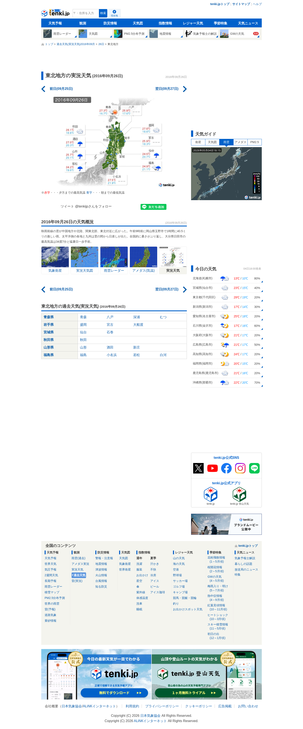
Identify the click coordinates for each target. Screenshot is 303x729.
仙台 (83, 332)
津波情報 (101, 569)
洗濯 (139, 563)
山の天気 (179, 558)
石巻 (110, 332)
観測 (82, 23)
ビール (154, 586)
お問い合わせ (248, 706)
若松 (136, 355)
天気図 (138, 23)
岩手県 (49, 324)
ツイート (67, 206)
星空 (139, 581)
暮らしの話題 (243, 563)
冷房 (153, 575)
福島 (83, 355)
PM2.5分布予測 (55, 598)
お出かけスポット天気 (187, 609)
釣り (176, 603)
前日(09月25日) (61, 88)
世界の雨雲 (52, 603)
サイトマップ (241, 4)
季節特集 (220, 23)
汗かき (154, 563)
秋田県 (49, 340)
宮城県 (49, 332)
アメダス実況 (80, 563)
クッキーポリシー (198, 706)
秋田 (83, 340)
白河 (163, 355)
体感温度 (142, 598)
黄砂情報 (50, 620)
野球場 (177, 575)
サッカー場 (180, 581)
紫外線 (140, 592)
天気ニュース (248, 23)
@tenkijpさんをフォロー (93, 206)
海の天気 (179, 563)
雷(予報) (50, 609)
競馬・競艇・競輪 (185, 598)
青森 (83, 317)
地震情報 (101, 563)
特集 (238, 574)
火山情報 (101, 575)
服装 (139, 569)
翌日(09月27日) (166, 88)
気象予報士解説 (245, 558)
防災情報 (110, 23)
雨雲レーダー (53, 586)
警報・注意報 (104, 558)
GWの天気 (219, 579)
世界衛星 (125, 569)
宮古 (110, 324)
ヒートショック (219, 617)
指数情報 (165, 23)
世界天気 (50, 563)
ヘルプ (257, 4)
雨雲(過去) (78, 558)
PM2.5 (254, 142)
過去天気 (79, 575)
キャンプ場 (180, 592)
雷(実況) (77, 581)
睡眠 (139, 609)
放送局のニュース (246, 569)
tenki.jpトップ (219, 4)
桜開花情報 (219, 569)
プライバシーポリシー (162, 706)
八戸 (110, 317)
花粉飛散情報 (219, 560)
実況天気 (77, 569)
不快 (153, 569)
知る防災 (101, 586)
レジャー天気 (193, 23)
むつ (163, 317)
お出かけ (142, 575)
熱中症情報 (219, 598)
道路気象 (50, 615)
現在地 (114, 15)
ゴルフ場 (179, 586)
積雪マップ (52, 592)
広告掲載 (225, 706)
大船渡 (138, 324)
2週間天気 (51, 575)
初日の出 (219, 636)
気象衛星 (125, 563)
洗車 (139, 603)
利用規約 (132, 706)
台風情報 (101, 581)
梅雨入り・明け (219, 588)
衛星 (198, 142)
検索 (103, 13)
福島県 (49, 355)
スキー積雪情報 (219, 627)
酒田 (110, 347)
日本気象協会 (72, 706)
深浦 (136, 317)
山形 (83, 347)
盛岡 (83, 324)
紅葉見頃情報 (219, 607)
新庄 (136, 347)
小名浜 (112, 355)
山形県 (49, 347)
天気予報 (55, 23)
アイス (154, 581)
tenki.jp (55, 14)
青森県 (49, 317)
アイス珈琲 (157, 592)
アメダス (240, 142)
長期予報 (50, 581)
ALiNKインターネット (99, 706)
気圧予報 (50, 569)
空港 (176, 569)
